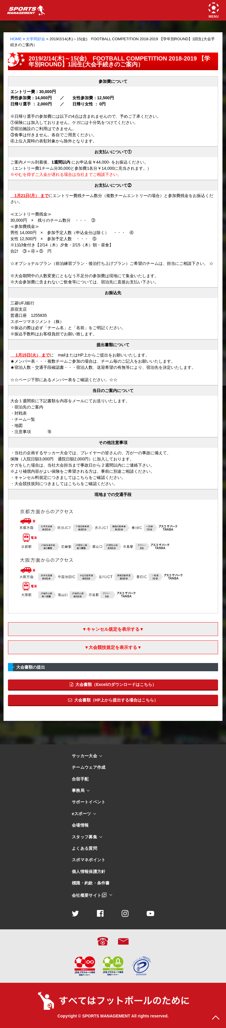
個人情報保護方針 (88, 871)
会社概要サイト (86, 895)
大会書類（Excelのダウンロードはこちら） (113, 684)
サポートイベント (88, 802)
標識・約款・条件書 (91, 883)
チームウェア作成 (88, 767)
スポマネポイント (88, 860)
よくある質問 (84, 848)
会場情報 (80, 825)
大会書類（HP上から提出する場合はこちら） (113, 700)
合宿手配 (80, 779)
